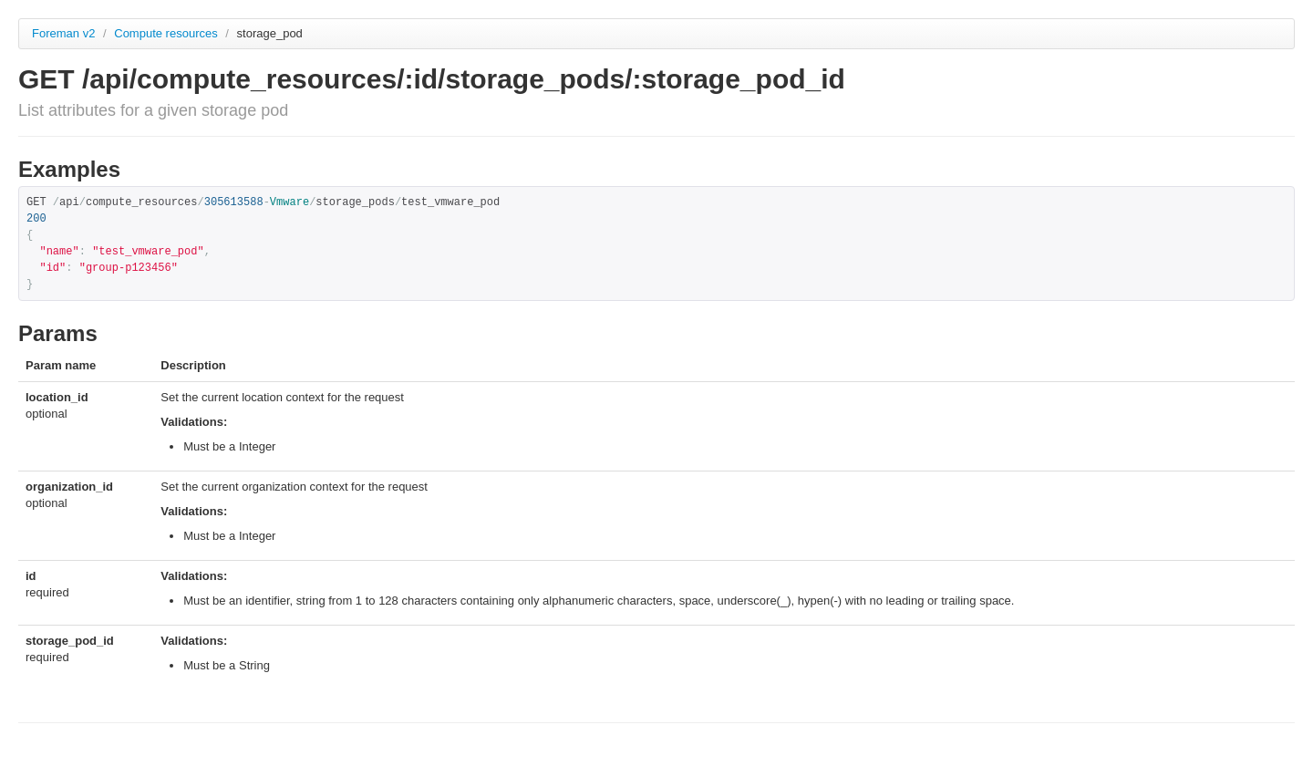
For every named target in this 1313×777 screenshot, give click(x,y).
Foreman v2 (63, 33)
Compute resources (167, 33)
